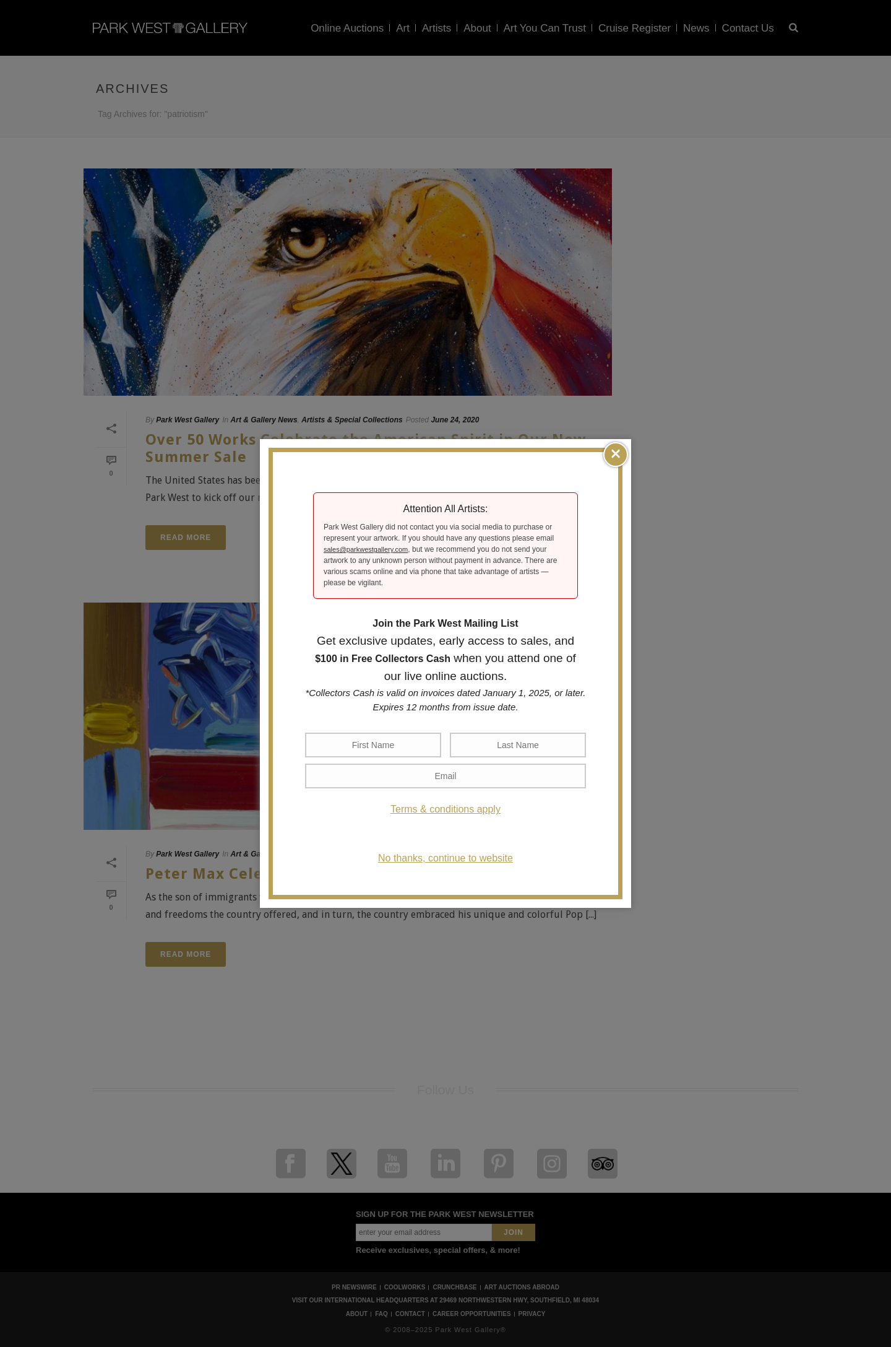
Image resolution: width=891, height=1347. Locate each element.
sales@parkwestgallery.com (366, 549)
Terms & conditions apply (445, 809)
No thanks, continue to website (445, 858)
